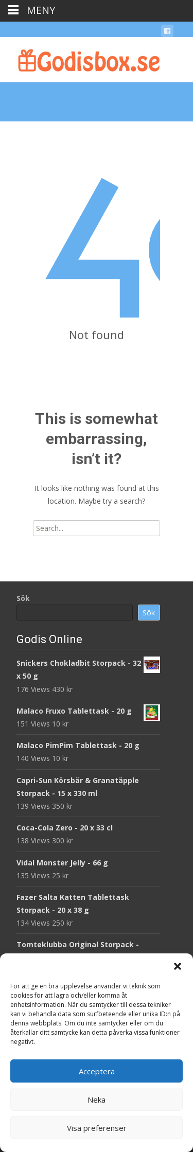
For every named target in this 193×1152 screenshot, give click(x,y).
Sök (23, 598)
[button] (177, 966)
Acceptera (97, 1071)
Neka (96, 1099)
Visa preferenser (97, 1128)
